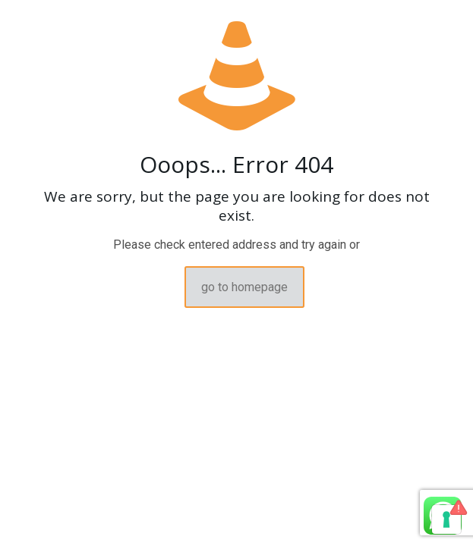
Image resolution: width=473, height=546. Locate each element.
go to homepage (244, 287)
